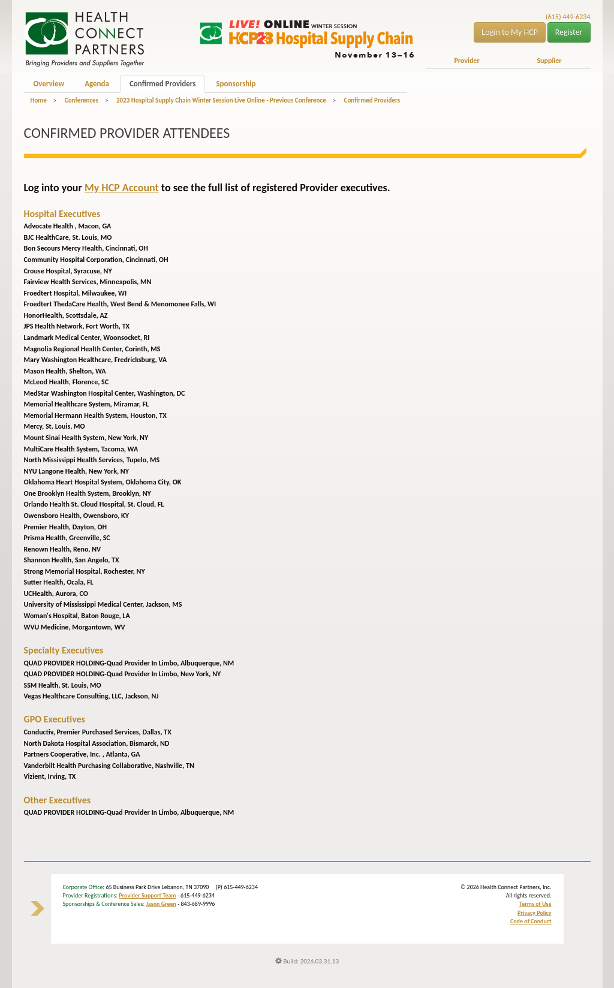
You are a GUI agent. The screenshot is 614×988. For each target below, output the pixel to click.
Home (39, 100)
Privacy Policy (534, 913)
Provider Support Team (147, 895)
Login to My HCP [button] (509, 32)
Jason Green (161, 904)
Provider (466, 60)
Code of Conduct (531, 921)
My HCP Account (122, 187)
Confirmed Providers (162, 83)
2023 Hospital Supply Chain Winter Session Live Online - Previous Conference (221, 100)
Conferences (81, 100)
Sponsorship (235, 83)
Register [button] (569, 32)
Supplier (549, 60)
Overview (49, 83)
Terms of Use (535, 904)
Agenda (97, 83)
